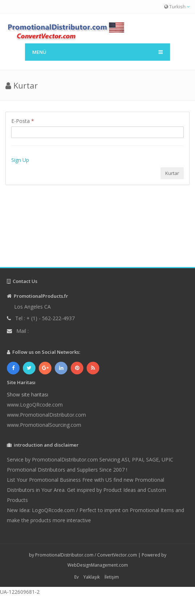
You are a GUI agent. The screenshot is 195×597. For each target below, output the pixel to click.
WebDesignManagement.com (97, 565)
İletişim (111, 577)
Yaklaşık (91, 577)
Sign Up (20, 159)
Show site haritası (27, 394)
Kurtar (172, 173)
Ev (76, 577)
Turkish (177, 6)
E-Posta (22, 120)
